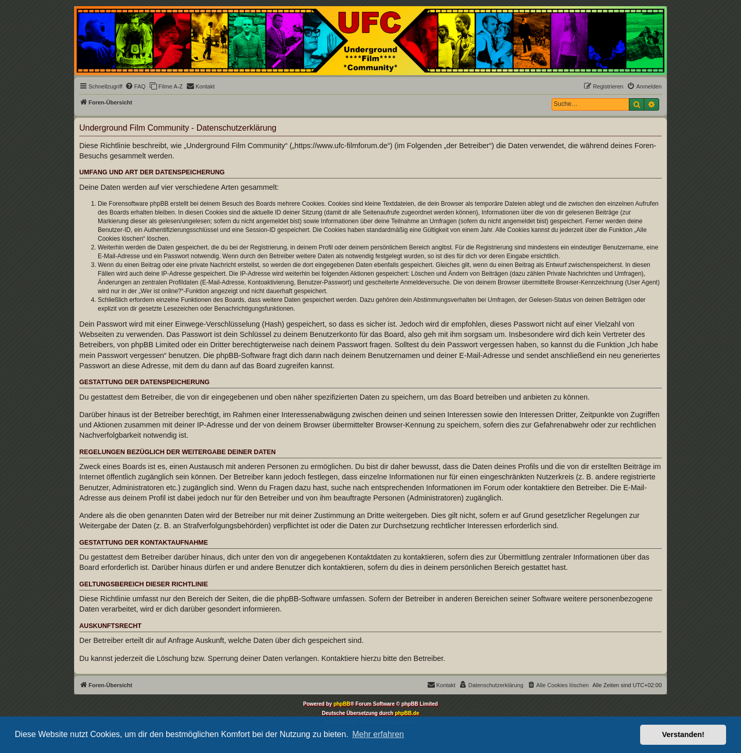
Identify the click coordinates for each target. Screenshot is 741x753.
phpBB (341, 704)
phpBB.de (407, 713)
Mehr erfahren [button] (378, 734)
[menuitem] (135, 86)
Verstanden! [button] (683, 734)
